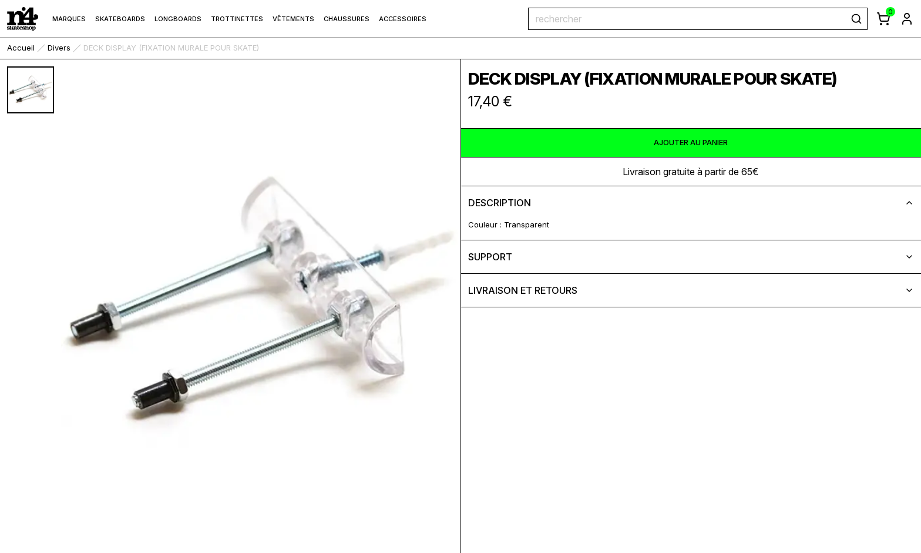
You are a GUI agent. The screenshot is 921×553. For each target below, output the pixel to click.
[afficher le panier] (883, 19)
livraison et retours (691, 290)
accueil (21, 47)
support (691, 257)
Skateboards (120, 19)
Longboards (177, 19)
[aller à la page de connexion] (907, 19)
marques (69, 19)
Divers (59, 47)
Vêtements (293, 19)
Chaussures (346, 19)
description (691, 203)
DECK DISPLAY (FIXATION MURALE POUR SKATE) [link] (171, 47)
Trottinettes (237, 19)
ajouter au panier (691, 142)
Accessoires (402, 19)
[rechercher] (856, 18)
